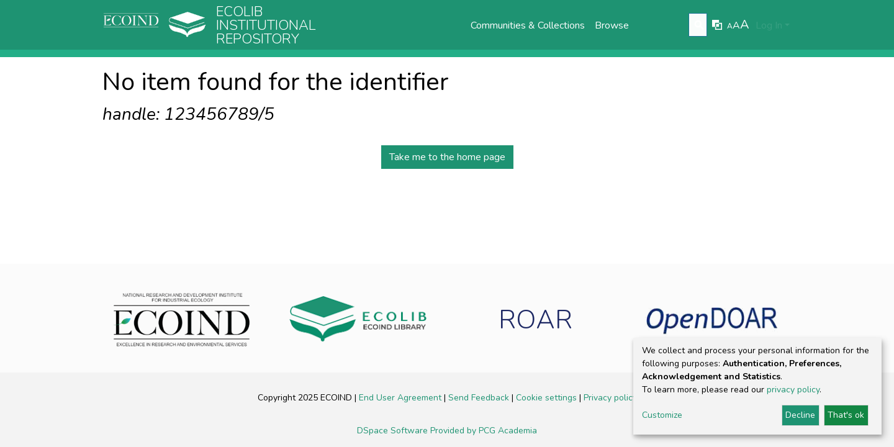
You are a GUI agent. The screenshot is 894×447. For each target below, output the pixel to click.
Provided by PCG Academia (483, 430)
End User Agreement (401, 398)
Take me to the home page (447, 157)
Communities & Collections (528, 25)
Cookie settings (547, 398)
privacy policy (793, 389)
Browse (612, 25)
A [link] (730, 26)
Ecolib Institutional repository (266, 25)
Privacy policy (610, 398)
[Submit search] (699, 25)
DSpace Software (393, 430)
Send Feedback (480, 398)
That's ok (846, 415)
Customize (662, 415)
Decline (800, 415)
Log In (769, 25)
